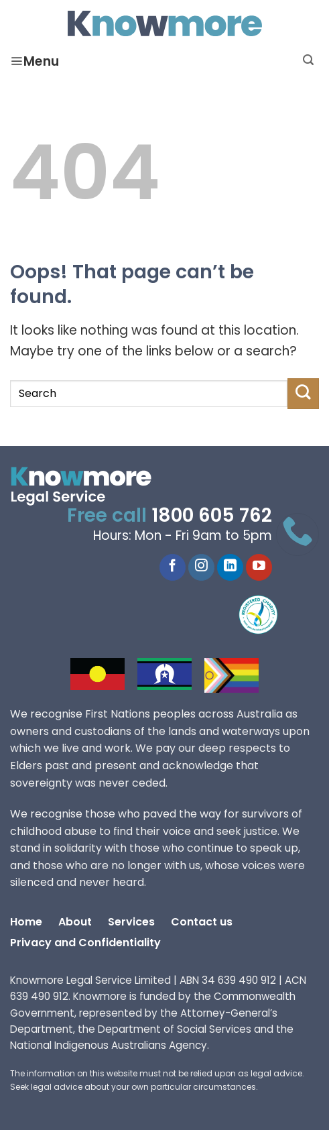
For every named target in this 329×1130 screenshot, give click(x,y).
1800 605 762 (211, 517)
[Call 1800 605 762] (297, 534)
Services (131, 923)
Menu (35, 62)
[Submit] (303, 393)
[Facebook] (172, 567)
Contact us (202, 923)
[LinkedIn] (230, 567)
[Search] (308, 60)
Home (26, 923)
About (75, 923)
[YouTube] (259, 567)
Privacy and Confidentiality (85, 944)
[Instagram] (201, 567)
